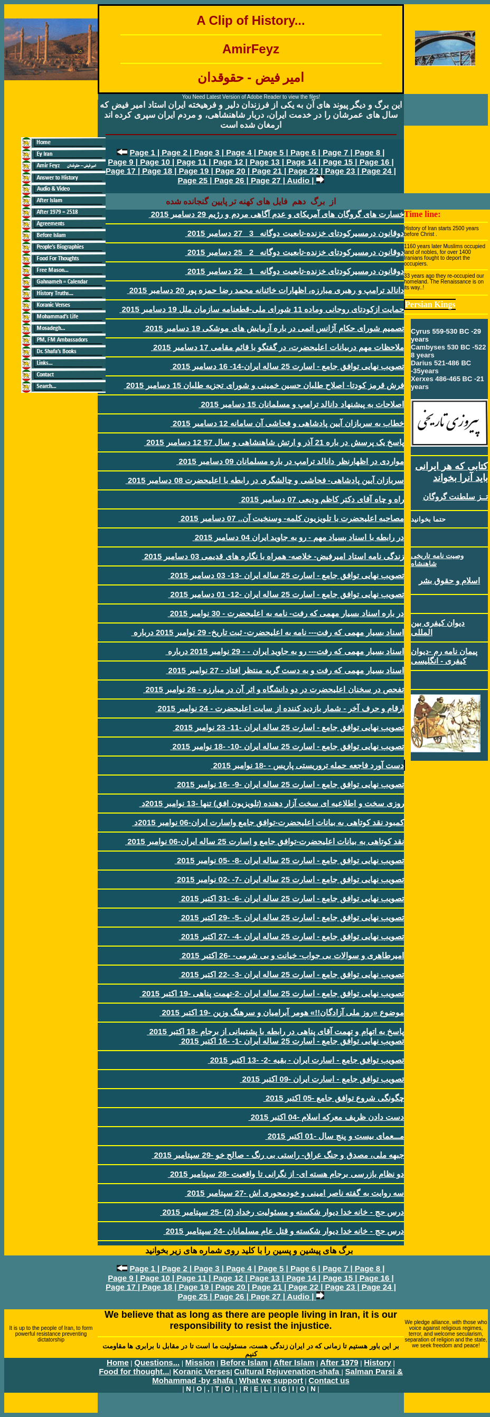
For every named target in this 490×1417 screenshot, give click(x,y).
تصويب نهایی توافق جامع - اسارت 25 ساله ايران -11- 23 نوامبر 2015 (288, 727)
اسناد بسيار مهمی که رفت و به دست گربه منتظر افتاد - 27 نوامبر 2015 (285, 670)
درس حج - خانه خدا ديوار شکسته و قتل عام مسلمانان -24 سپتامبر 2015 (284, 1230)
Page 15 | (341, 161)
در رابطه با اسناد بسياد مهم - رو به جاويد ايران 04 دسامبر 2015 (298, 537)
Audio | (301, 180)
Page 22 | (306, 170)
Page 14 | (304, 161)
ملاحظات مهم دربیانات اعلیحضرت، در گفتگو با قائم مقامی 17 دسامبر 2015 (277, 347)
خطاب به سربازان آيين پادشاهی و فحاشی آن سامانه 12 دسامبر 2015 (287, 423)
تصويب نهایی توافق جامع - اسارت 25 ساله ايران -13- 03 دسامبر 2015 (286, 575)
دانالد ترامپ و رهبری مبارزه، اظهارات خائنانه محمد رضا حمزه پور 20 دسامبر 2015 (265, 290)
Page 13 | (268, 161)
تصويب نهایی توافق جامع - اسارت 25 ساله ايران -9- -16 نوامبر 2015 (289, 784)
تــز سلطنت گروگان (455, 496)
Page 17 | (124, 170)
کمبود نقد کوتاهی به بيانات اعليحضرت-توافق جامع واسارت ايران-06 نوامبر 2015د (268, 822)
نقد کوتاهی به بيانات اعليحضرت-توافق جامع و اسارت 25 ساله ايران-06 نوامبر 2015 (264, 841)
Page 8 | (370, 152)
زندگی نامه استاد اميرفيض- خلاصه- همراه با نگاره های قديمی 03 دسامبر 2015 (273, 556)
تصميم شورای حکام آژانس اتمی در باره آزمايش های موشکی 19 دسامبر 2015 (273, 328)
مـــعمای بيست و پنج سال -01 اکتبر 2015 (335, 1135)
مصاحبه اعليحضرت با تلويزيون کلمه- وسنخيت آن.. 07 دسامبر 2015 (291, 518)
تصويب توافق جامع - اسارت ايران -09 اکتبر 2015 (322, 1078)
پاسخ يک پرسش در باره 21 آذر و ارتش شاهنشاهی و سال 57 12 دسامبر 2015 (274, 442)
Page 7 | (339, 152)
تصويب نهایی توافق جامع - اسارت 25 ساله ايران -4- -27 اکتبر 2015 (291, 936)
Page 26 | (232, 180)
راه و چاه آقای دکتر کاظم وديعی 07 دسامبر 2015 (321, 499)
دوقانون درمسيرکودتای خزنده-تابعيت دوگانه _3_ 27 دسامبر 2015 (294, 233)
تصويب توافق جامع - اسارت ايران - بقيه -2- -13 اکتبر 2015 (306, 1059)
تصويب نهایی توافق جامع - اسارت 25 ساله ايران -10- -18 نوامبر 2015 (287, 746)
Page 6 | (306, 152)
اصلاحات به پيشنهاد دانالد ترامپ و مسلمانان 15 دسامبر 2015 (301, 404)
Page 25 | (195, 180)
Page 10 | (158, 161)
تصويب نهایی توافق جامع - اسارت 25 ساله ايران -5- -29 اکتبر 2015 (291, 917)
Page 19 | (197, 170)
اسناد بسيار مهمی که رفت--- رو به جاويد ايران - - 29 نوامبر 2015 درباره (284, 651)
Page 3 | (210, 152)
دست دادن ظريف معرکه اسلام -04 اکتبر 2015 (326, 1116)
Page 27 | (269, 180)
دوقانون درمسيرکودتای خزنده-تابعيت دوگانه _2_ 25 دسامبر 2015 (294, 252)
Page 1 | (145, 152)
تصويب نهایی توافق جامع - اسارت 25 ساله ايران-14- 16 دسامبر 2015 (287, 366)
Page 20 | (233, 170)
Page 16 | (377, 161)
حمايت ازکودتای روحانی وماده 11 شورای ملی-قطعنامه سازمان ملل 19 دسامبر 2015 (261, 309)
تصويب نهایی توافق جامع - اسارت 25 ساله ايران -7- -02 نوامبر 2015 (289, 879)
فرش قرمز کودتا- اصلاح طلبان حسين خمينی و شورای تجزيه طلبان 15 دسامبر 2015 (264, 385)
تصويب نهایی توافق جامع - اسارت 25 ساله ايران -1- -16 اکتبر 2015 (291, 1040)
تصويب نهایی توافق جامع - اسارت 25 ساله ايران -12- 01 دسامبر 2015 (286, 594)
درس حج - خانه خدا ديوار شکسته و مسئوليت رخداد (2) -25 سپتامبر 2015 (282, 1211)
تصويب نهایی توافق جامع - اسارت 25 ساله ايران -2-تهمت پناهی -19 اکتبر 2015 (272, 993)
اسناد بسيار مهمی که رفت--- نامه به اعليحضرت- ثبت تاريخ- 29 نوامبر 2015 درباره (267, 632)
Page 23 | (343, 170)
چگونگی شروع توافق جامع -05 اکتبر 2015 (333, 1097)
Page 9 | (124, 161)
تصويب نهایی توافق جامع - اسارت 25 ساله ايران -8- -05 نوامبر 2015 (289, 860)
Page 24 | (379, 170)
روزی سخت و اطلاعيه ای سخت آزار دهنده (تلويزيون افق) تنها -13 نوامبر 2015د (271, 803)
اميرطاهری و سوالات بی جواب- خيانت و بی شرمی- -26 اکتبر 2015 (292, 955)
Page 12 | (231, 161)
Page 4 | (242, 152)
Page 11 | (194, 161)
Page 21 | (270, 170)
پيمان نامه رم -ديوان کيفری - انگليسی (444, 656)
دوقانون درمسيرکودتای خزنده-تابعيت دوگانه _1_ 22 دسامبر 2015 (294, 271)
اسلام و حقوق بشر (449, 580)
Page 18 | (160, 170)
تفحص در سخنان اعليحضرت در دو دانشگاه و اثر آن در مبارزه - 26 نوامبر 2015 (273, 689)
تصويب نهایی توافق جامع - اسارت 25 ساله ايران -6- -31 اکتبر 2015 (291, 898)
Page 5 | (274, 152)
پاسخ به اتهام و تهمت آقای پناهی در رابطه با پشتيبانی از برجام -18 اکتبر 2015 (275, 1031)
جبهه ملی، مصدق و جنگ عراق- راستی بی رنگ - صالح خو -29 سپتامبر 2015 (278, 1154)
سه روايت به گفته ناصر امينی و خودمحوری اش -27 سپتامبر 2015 (294, 1192)
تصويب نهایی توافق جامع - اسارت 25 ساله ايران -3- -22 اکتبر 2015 (291, 974)
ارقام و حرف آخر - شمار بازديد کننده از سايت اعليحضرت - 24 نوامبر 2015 (279, 708)
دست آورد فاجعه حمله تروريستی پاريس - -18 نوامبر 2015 (307, 765)
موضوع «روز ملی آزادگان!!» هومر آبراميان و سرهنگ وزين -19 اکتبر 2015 (281, 1012)
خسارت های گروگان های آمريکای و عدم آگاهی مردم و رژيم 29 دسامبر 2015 (276, 214)
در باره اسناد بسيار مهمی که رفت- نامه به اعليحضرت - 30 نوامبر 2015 (286, 613)
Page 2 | (178, 152)
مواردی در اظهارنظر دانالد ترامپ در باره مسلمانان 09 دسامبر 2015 (290, 461)
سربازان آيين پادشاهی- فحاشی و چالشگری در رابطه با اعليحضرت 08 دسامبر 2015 (265, 480)
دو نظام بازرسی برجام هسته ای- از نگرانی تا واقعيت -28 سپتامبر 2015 (286, 1173)
